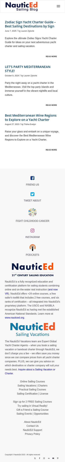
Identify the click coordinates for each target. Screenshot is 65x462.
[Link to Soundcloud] (48, 458)
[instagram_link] (32, 230)
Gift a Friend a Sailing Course (33, 409)
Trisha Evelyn (30, 124)
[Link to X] (35, 458)
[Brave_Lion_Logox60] (32, 212)
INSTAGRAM (32, 237)
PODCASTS (32, 255)
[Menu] (57, 6)
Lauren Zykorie (27, 31)
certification (20, 301)
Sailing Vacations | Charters (32, 385)
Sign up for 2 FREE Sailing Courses (32, 401)
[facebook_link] (32, 178)
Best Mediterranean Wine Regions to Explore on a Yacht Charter (30, 117)
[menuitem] (57, 6)
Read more (51, 56)
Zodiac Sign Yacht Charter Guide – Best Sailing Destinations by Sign (30, 24)
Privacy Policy (32, 434)
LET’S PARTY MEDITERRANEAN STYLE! (27, 69)
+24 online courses (38, 293)
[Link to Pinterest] (58, 458)
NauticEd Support (32, 430)
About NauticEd (32, 422)
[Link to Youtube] (53, 458)
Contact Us (32, 426)
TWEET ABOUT (32, 200)
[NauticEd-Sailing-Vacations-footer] (32, 329)
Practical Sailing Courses (32, 389)
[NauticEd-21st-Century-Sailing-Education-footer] (32, 270)
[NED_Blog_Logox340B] (21, 6)
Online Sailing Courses (32, 381)
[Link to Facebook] (39, 458)
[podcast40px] (33, 247)
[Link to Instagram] (44, 458)
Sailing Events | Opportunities (33, 413)
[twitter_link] (32, 194)
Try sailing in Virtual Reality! (32, 406)
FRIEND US (32, 184)
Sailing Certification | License (32, 393)
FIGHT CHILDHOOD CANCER (32, 221)
